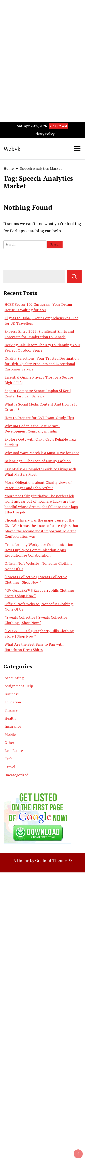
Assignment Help (19, 685)
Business (12, 693)
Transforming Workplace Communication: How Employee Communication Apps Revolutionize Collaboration (39, 550)
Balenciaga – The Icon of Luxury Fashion (38, 460)
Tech (8, 758)
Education (13, 702)
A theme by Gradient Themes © (42, 860)
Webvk (11, 148)
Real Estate (14, 750)
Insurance (13, 726)
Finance (11, 710)
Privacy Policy (44, 134)
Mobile (10, 734)
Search (74, 276)
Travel (10, 766)
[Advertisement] (42, 42)
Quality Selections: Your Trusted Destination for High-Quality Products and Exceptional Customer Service (42, 364)
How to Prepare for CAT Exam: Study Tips (39, 417)
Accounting (14, 677)
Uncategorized (16, 774)
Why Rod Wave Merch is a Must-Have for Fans (42, 452)
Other (9, 742)
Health (10, 718)
